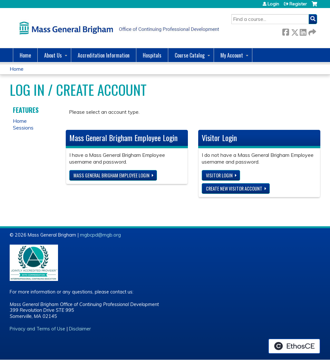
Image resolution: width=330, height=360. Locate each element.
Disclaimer (80, 329)
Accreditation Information (104, 55)
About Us (53, 55)
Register (298, 4)
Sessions (23, 127)
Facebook (285, 31)
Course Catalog (190, 55)
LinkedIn (303, 31)
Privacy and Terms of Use (37, 329)
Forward (311, 31)
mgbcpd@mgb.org (100, 235)
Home (25, 55)
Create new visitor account (234, 188)
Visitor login (219, 175)
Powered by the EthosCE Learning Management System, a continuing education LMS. (294, 346)
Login (273, 4)
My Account (231, 55)
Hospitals (152, 55)
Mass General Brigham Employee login (111, 175)
